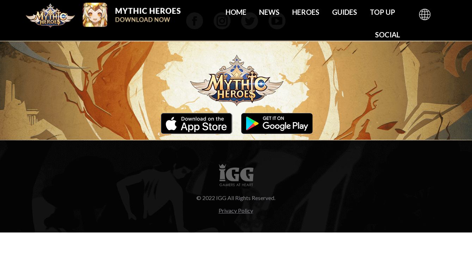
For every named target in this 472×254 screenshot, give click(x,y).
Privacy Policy (236, 210)
